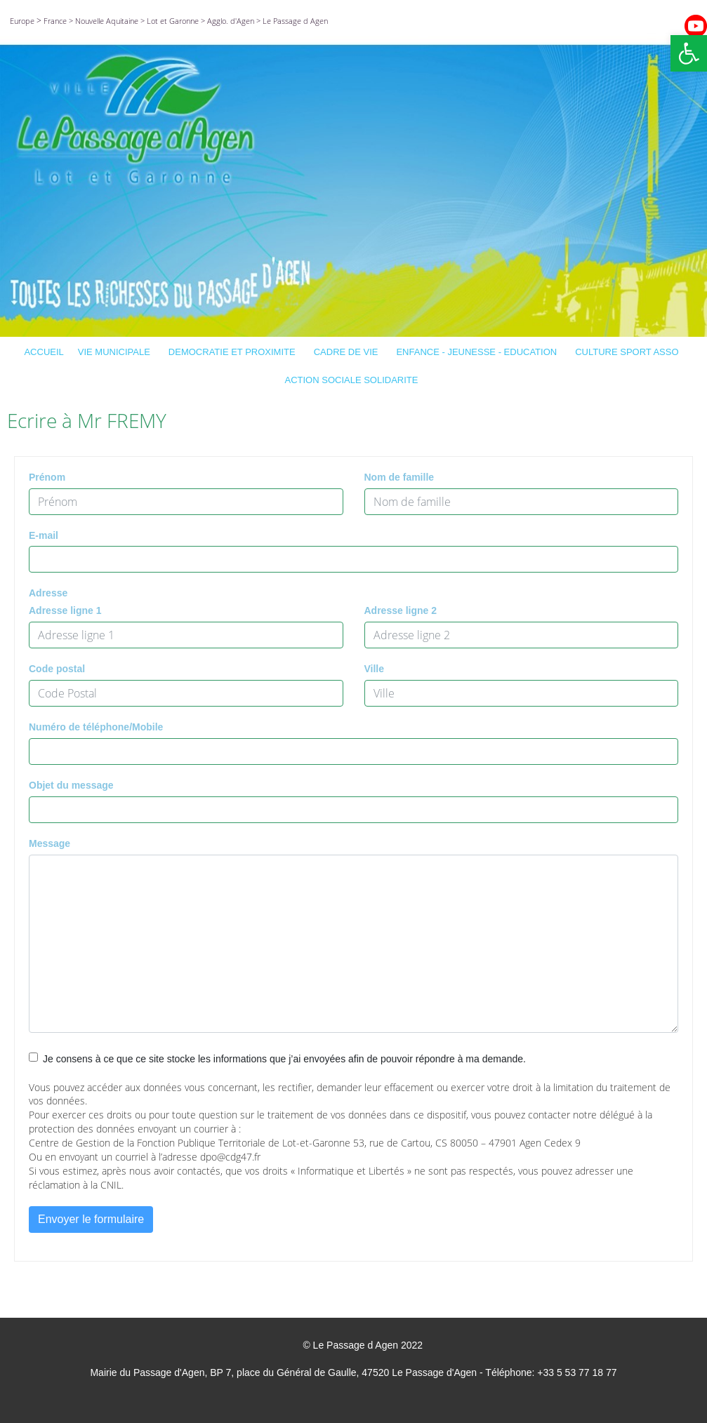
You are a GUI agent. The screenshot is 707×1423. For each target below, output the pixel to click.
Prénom (47, 477)
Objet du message (71, 785)
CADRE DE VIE (348, 352)
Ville (374, 668)
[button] (688, 53)
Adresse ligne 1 (65, 610)
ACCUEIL (43, 352)
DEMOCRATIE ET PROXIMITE (234, 352)
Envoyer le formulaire (91, 1219)
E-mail (43, 535)
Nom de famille (399, 477)
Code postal (57, 668)
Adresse (48, 593)
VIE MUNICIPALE (116, 352)
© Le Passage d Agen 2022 (363, 1345)
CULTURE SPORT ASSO (628, 352)
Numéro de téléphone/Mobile (96, 727)
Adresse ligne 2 (400, 610)
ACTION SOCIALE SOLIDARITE (354, 380)
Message (49, 843)
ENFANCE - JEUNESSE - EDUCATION (478, 352)
